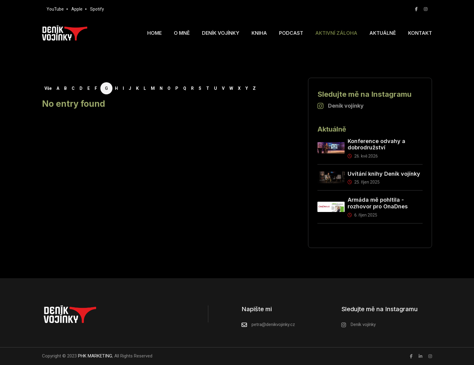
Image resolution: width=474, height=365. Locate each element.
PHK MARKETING (94, 356)
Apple (77, 9)
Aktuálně (382, 33)
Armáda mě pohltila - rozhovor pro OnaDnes (378, 203)
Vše (48, 88)
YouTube (55, 9)
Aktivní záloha (336, 33)
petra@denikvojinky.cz (273, 324)
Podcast (291, 33)
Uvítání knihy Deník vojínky (384, 174)
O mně (182, 33)
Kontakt (420, 33)
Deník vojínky (220, 33)
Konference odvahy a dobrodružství (376, 144)
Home (154, 33)
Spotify (97, 9)
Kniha (259, 33)
